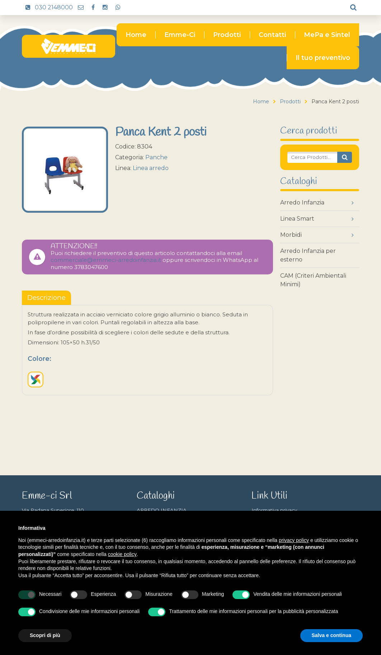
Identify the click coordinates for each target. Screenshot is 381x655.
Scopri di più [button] (45, 635)
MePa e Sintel (327, 35)
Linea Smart (297, 218)
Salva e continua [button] (331, 635)
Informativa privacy (274, 510)
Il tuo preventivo (323, 58)
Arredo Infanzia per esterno (308, 255)
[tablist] (46, 298)
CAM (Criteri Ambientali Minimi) (313, 280)
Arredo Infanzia (302, 202)
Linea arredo (151, 168)
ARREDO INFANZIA (162, 510)
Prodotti (227, 35)
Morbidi (291, 234)
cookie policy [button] (122, 554)
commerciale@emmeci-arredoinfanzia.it (106, 260)
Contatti (272, 35)
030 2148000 (47, 7)
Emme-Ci (179, 35)
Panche (156, 157)
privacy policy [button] (294, 540)
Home (136, 35)
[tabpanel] (147, 350)
